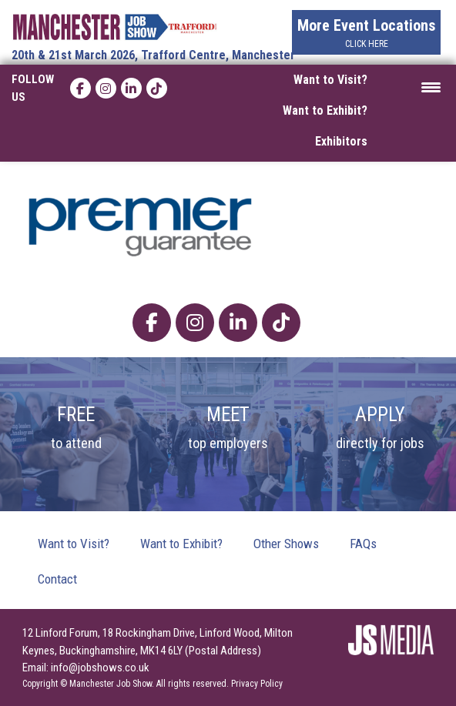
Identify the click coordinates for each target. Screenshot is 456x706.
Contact (57, 579)
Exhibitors (341, 141)
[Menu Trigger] (431, 86)
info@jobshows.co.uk (100, 667)
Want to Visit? (330, 79)
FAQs (363, 543)
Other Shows (286, 543)
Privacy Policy (257, 683)
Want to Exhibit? (325, 110)
